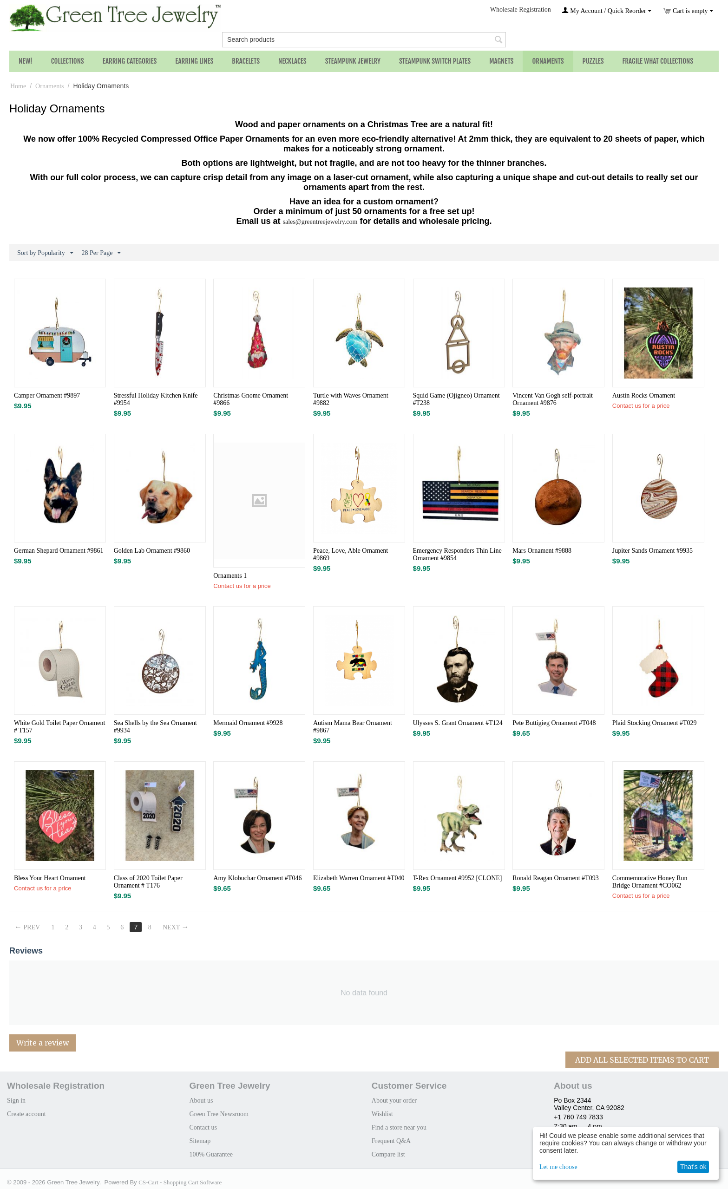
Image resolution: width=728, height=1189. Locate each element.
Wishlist (382, 1114)
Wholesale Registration (520, 9)
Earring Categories (130, 61)
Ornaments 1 (230, 575)
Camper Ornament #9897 (47, 395)
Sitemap (199, 1140)
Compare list (388, 1154)
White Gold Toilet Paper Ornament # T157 (59, 726)
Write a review (42, 1042)
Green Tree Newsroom (219, 1114)
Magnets (501, 61)
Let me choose (558, 1166)
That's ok (693, 1166)
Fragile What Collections (658, 61)
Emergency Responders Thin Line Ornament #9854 (457, 554)
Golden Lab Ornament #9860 (152, 550)
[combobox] (364, 39)
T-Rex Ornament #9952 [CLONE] (457, 878)
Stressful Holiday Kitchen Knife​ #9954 (156, 399)
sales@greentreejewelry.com (320, 221)
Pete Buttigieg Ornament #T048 (554, 722)
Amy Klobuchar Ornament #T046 (257, 878)
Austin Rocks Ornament (643, 395)
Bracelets (246, 61)
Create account (26, 1114)
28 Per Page (101, 253)
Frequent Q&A (391, 1140)
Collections (67, 61)
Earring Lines (194, 61)
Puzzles (593, 61)
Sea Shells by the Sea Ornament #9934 (155, 726)
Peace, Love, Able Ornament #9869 (350, 554)
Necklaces (292, 61)
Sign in (16, 1100)
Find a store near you (399, 1127)
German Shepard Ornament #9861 (58, 550)
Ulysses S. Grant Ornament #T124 (458, 722)
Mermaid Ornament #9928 (247, 722)
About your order (394, 1100)
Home (18, 86)
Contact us (203, 1127)
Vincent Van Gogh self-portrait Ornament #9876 (552, 399)
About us (201, 1100)
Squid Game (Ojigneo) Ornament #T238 (456, 399)
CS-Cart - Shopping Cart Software (180, 1182)
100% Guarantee (211, 1154)
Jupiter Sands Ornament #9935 (652, 550)
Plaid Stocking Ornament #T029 (654, 722)
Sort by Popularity (45, 253)
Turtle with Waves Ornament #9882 (350, 399)
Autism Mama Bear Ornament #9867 (352, 726)
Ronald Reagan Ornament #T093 (555, 878)
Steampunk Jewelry (352, 61)
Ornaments (548, 61)
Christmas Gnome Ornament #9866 (250, 399)
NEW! (26, 61)
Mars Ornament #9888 (541, 550)
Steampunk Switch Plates (435, 61)
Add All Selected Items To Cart (642, 1060)
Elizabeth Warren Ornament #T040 (359, 878)
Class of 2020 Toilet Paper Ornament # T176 (148, 882)
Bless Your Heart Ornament (50, 878)
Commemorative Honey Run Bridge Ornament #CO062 (650, 882)
